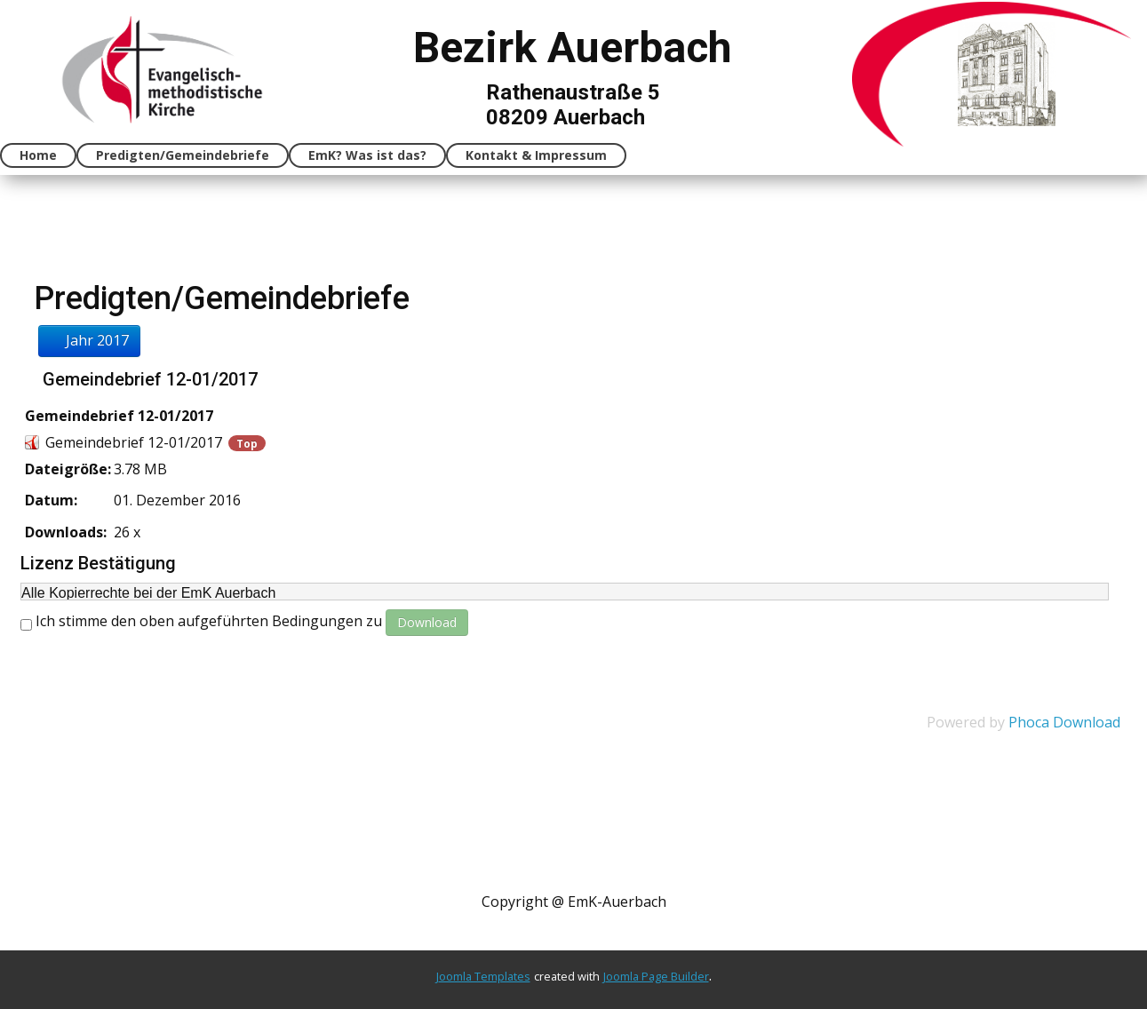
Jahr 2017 (89, 340)
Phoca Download (1064, 722)
